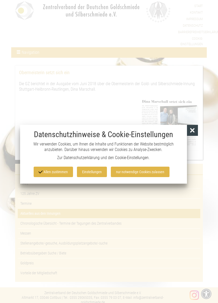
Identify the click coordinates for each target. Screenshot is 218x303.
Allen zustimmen (53, 171)
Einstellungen (92, 172)
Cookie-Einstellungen (132, 157)
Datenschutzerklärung (82, 157)
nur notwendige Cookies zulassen (140, 172)
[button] (192, 130)
